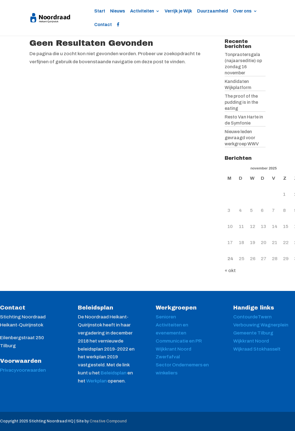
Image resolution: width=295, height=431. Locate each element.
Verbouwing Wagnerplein (260, 325)
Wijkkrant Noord (173, 349)
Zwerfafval (168, 356)
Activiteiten (142, 11)
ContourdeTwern (252, 317)
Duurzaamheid (212, 11)
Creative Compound (108, 421)
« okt (230, 270)
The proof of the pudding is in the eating (241, 102)
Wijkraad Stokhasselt (257, 349)
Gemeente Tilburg (253, 333)
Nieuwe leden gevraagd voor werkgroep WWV (242, 137)
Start (99, 11)
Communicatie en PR (179, 341)
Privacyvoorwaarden (23, 370)
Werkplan (97, 381)
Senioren (166, 317)
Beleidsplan (114, 373)
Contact (103, 25)
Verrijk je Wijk (178, 11)
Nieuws (117, 11)
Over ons (242, 11)
